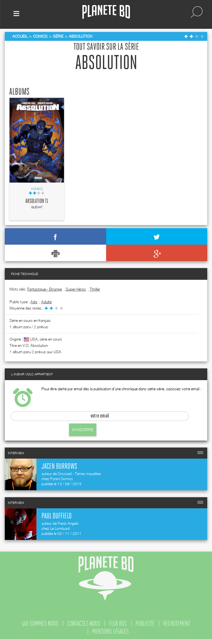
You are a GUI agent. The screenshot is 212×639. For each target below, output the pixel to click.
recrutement (176, 623)
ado (33, 301)
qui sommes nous (40, 623)
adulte (46, 301)
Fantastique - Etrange (44, 289)
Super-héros (76, 289)
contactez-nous (83, 623)
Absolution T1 (36, 201)
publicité (145, 623)
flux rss (118, 623)
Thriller (95, 289)
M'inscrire (82, 429)
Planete (106, 12)
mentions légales (110, 631)
